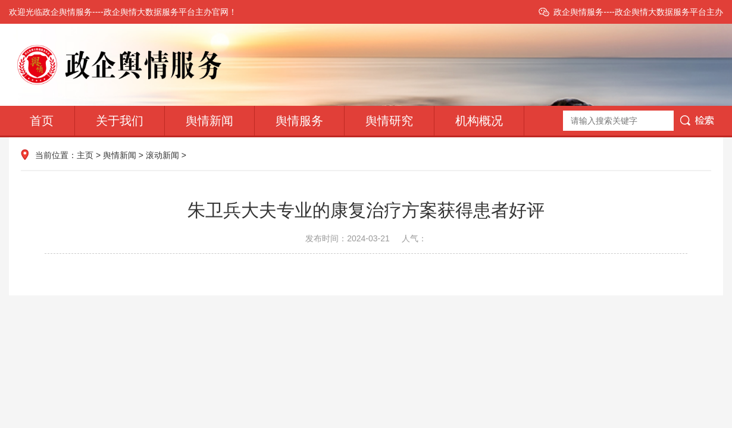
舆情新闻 (209, 120)
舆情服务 (299, 120)
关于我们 (119, 120)
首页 (42, 120)
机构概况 (479, 120)
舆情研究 (389, 120)
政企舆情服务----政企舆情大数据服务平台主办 (638, 12)
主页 (85, 155)
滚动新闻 (162, 155)
